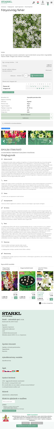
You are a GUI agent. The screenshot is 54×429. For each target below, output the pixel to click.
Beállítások (25, 423)
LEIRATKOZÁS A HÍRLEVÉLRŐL (10, 395)
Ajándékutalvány (6, 360)
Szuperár (3, 273)
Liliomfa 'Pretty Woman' (42, 268)
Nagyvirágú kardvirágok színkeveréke (6, 269)
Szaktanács (26, 118)
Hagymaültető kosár (26, 268)
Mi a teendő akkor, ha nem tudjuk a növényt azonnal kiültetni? (18, 385)
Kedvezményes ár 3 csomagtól (40, 292)
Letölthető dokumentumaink (9, 333)
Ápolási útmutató (25, 114)
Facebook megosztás (6, 128)
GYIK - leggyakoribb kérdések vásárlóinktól (13, 381)
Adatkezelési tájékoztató (8, 329)
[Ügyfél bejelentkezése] (43, 3)
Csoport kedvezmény (39, 279)
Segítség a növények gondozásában (11, 347)
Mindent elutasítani (37, 423)
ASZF (3, 331)
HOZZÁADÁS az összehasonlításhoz (12, 123)
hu (38, 3)
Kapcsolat (4, 325)
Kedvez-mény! (39, 276)
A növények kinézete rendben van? (11, 387)
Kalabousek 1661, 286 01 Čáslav (10, 321)
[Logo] (6, 2)
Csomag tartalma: (15, 292)
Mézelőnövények (39, 273)
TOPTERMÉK (21, 273)
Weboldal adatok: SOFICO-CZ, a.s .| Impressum (14, 335)
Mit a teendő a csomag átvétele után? (11, 383)
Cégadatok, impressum (8, 327)
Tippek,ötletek (5, 349)
